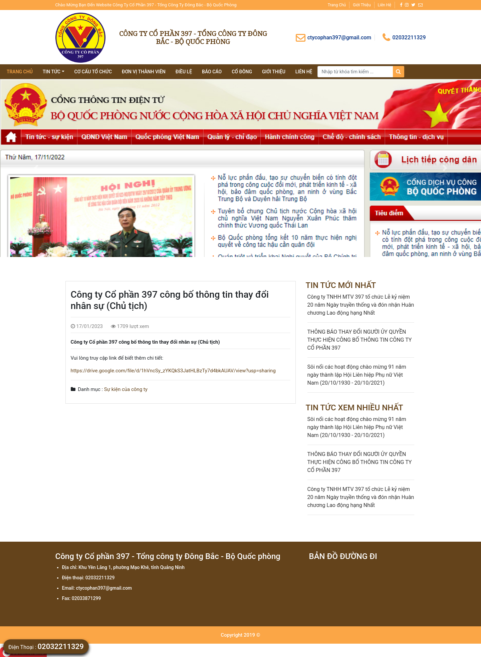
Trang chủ (337, 5)
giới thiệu (273, 71)
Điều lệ (184, 71)
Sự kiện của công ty (126, 389)
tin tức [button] (51, 71)
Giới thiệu (362, 5)
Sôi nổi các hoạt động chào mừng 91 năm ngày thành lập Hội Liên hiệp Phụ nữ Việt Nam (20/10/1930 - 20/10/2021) (356, 375)
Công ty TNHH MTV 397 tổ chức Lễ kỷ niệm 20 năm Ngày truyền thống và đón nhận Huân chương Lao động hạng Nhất (360, 305)
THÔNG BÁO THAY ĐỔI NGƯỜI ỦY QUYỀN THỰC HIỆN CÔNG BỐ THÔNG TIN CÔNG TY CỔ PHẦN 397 (359, 340)
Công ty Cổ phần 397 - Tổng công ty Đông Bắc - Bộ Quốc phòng (193, 37)
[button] (36, 168)
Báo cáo (212, 71)
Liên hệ (384, 5)
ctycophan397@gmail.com (333, 37)
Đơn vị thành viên (144, 71)
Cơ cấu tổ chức (93, 71)
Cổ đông (242, 71)
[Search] (360, 71)
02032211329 (404, 37)
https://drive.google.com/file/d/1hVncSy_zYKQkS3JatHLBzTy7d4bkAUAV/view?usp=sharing (173, 371)
